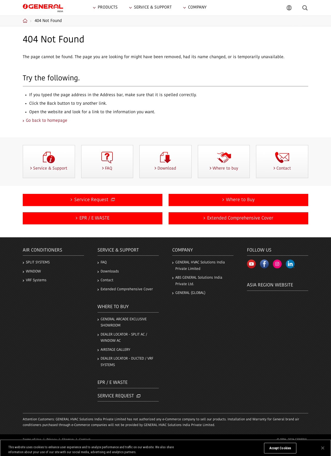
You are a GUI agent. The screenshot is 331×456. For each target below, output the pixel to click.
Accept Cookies (280, 450)
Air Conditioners (42, 250)
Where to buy (113, 307)
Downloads (110, 271)
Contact (107, 280)
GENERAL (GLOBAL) (190, 293)
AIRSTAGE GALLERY (115, 350)
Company (182, 250)
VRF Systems (36, 280)
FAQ (104, 262)
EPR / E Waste (112, 382)
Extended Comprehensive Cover (240, 218)
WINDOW (33, 271)
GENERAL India (43, 7)
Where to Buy (240, 199)
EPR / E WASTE (94, 218)
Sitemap (68, 439)
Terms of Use (32, 439)
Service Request (94, 199)
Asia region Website (270, 285)
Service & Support (118, 250)
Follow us (259, 250)
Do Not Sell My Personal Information (234, 450)
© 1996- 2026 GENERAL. (292, 439)
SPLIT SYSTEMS (38, 262)
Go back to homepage (46, 121)
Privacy (52, 439)
